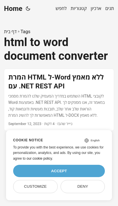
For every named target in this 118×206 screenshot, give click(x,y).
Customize (35, 186)
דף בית (10, 31)
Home (13, 9)
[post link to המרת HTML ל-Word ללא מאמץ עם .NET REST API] (59, 100)
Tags (26, 31)
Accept (59, 171)
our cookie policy (39, 159)
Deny (82, 186)
